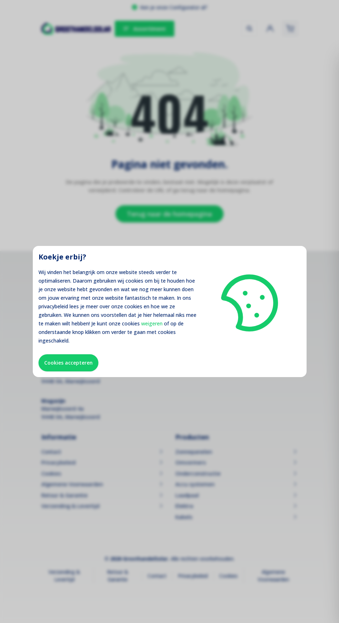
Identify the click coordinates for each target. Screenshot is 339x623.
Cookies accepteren (68, 362)
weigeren (152, 323)
